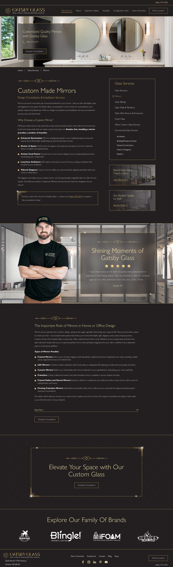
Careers (102, 556)
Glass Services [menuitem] (66, 10)
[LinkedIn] (94, 562)
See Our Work (119, 205)
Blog (110, 556)
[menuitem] (132, 90)
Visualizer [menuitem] (106, 10)
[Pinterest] (100, 562)
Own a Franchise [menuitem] (138, 10)
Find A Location (158, 558)
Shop (117, 556)
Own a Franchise (77, 556)
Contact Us (91, 556)
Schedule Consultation (34, 51)
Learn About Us (119, 180)
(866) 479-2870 (161, 2)
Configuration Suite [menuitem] (121, 10)
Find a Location (158, 10)
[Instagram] (88, 562)
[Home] (25, 11)
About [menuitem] (78, 10)
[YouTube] (106, 562)
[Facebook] (83, 562)
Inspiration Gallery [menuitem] (92, 10)
